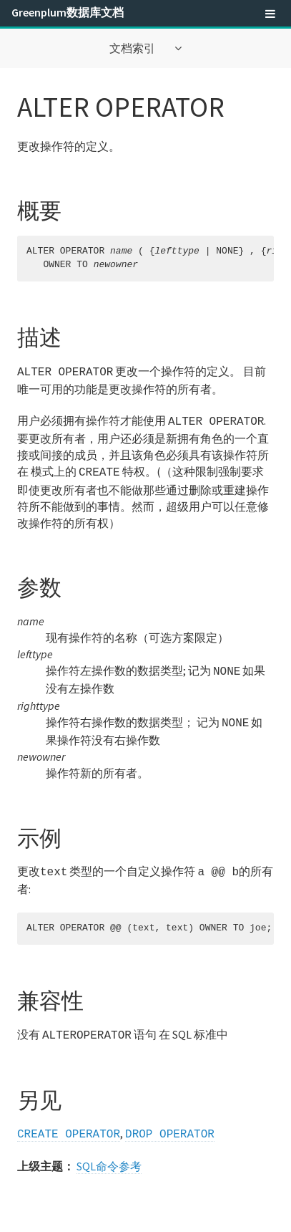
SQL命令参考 (109, 1154)
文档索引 (133, 48)
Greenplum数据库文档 (67, 12)
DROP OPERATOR (169, 1123)
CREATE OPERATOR (68, 1123)
